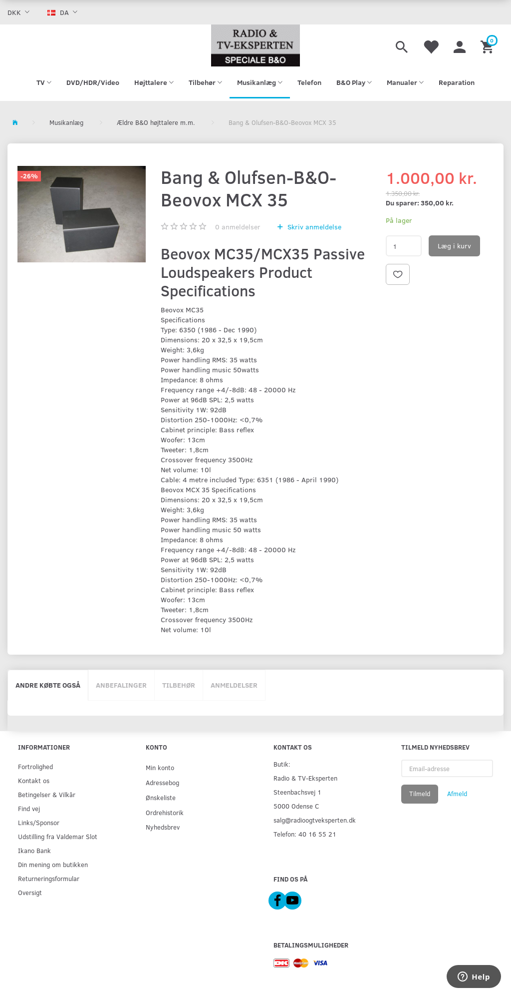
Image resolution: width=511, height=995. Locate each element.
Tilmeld (419, 793)
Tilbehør (178, 685)
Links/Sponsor (38, 822)
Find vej (29, 808)
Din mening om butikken (53, 864)
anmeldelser (237, 226)
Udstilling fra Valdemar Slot (57, 836)
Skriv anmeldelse (313, 226)
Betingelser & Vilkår (46, 794)
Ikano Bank (34, 850)
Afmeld (457, 793)
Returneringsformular (48, 878)
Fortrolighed (35, 766)
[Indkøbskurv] (488, 45)
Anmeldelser (234, 685)
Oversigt (30, 892)
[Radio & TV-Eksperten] (255, 45)
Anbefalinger (121, 685)
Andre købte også (47, 685)
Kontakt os (33, 780)
